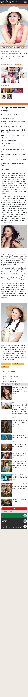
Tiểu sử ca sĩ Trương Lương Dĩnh (11, 376)
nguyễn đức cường (17, 364)
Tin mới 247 (7, 512)
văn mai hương (6, 364)
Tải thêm (14, 509)
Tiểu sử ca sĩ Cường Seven (10, 379)
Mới (13, 2)
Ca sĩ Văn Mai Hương (11, 384)
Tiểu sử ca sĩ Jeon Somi (9, 374)
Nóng (16, 2)
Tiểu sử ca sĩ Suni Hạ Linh (9, 381)
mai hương (5, 367)
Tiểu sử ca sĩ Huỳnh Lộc (9, 371)
